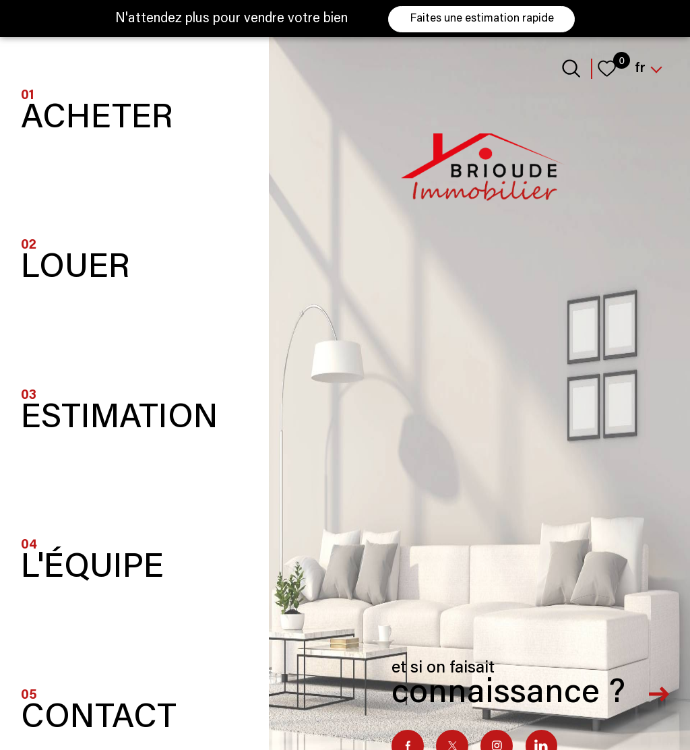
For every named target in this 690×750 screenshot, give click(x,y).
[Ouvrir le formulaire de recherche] (571, 68)
